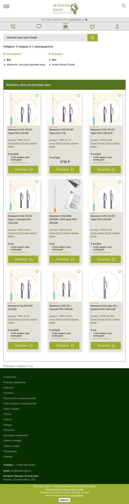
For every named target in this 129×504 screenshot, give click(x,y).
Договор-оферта (12, 472)
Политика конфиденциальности (20, 465)
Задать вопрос (11, 413)
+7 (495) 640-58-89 (24, 427)
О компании (9, 381)
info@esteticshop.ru (21, 432)
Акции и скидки (72, 408)
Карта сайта (9, 458)
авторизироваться (19, 165)
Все (9, 59)
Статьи (7, 418)
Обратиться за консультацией (19, 402)
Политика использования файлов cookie (64, 489)
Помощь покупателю (14, 387)
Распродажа (71, 413)
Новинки (69, 418)
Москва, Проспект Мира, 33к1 (19, 441)
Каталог (68, 381)
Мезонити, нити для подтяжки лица (26, 64)
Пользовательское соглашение (20, 469)
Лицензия (8, 392)
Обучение (69, 392)
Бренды (68, 387)
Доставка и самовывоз (76, 397)
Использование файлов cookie (20, 462)
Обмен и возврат (73, 402)
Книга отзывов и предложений (19, 408)
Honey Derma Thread (63, 64)
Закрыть (64, 500)
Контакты (8, 397)
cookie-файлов (76, 495)
